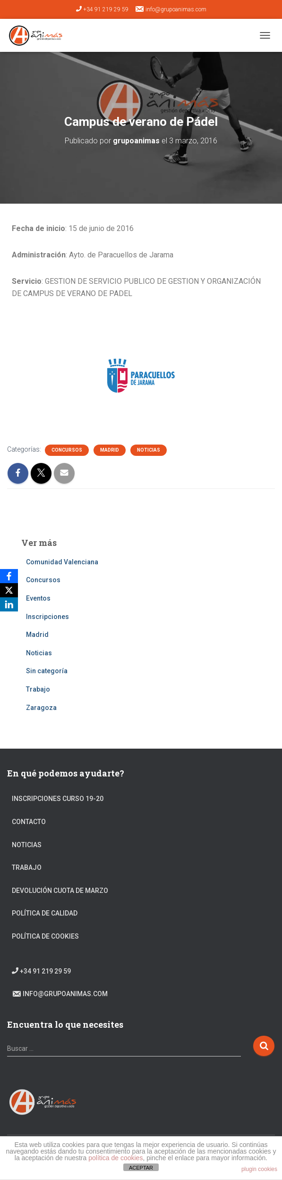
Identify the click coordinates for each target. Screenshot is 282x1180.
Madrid (109, 450)
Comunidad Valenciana (62, 562)
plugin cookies (259, 1169)
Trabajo (38, 689)
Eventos (38, 598)
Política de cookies (45, 936)
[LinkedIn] (9, 604)
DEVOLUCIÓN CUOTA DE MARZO (60, 890)
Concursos (66, 450)
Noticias (148, 450)
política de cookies (115, 1158)
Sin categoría (47, 671)
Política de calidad (44, 913)
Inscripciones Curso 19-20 (57, 798)
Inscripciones (47, 616)
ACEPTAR (141, 1168)
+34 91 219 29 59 (102, 9)
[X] (9, 590)
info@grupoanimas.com (170, 9)
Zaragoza (41, 707)
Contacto (29, 821)
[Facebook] (9, 576)
